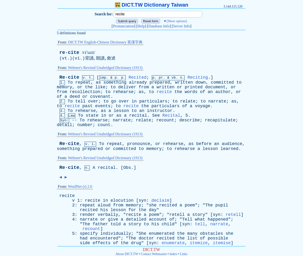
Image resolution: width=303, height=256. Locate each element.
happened (218, 219)
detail (64, 125)
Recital (171, 115)
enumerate (173, 243)
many (192, 233)
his (104, 210)
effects (102, 243)
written (184, 82)
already (138, 82)
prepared (159, 82)
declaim (160, 200)
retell (177, 214)
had (83, 238)
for (132, 210)
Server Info (181, 26)
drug (136, 243)
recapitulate (220, 120)
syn (142, 200)
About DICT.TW (127, 254)
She (142, 233)
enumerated (161, 233)
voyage (202, 106)
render (87, 214)
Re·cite (69, 77)
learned (229, 148)
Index (173, 254)
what (200, 219)
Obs (127, 167)
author (223, 92)
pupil (221, 205)
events (103, 106)
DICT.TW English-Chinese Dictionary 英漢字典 (105, 42)
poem (190, 205)
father (100, 224)
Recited (138, 77)
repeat (83, 82)
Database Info (158, 26)
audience (232, 143)
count (104, 125)
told (116, 224)
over (93, 101)
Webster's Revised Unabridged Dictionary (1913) (105, 68)
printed (194, 87)
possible (218, 238)
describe (189, 120)
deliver (127, 87)
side (85, 243)
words (191, 92)
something (114, 82)
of (202, 92)
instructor (160, 110)
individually (115, 233)
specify (89, 233)
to (239, 82)
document (215, 87)
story (198, 214)
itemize (199, 243)
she (152, 205)
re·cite (69, 52)
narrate (217, 101)
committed (222, 82)
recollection (85, 92)
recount (165, 120)
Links (183, 254)
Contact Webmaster (154, 254)
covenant (100, 96)
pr (161, 78)
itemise (222, 243)
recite (164, 92)
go (113, 101)
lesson (121, 110)
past (87, 106)
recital (138, 115)
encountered (104, 238)
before (204, 143)
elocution (122, 200)
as (98, 82)
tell (80, 101)
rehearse (123, 92)
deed (75, 96)
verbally (108, 214)
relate (188, 101)
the (89, 87)
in (134, 101)
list (192, 238)
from (144, 87)
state (92, 115)
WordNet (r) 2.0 (80, 186)
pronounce (138, 143)
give (113, 219)
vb (173, 78)
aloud (104, 205)
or (79, 87)
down (201, 82)
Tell (187, 219)
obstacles (211, 233)
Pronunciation (123, 26)
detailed (136, 219)
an (210, 92)
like (100, 87)
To (70, 82)
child (168, 224)
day (152, 210)
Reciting (197, 77)
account (158, 219)
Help (141, 26)
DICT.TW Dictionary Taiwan (151, 5)
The (209, 205)
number (85, 125)
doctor (146, 238)
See (156, 115)
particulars (153, 101)
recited (168, 205)
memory (64, 87)
